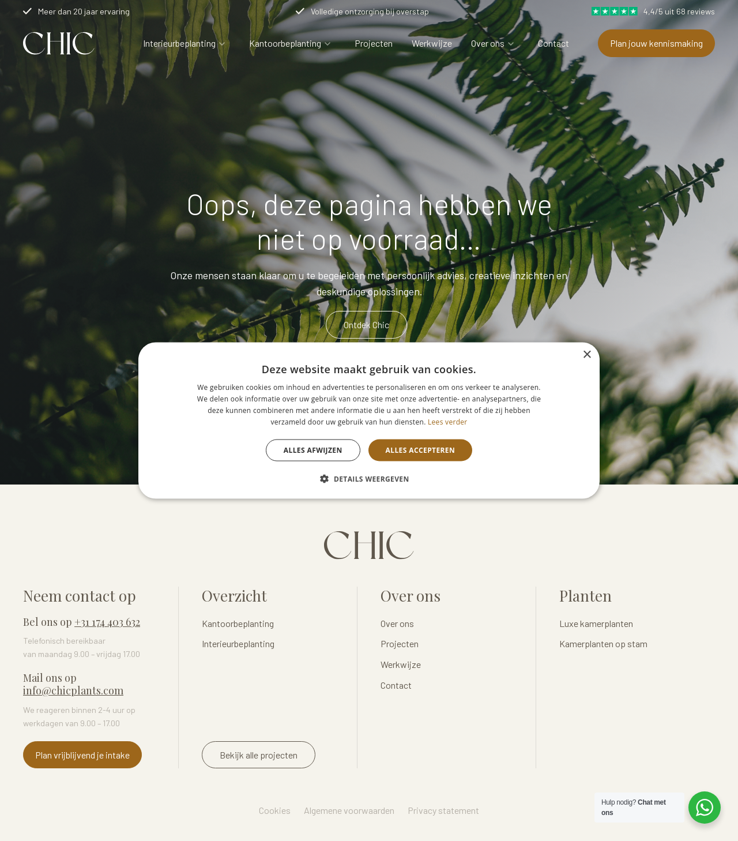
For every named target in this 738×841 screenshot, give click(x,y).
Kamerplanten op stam (603, 643)
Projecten (374, 42)
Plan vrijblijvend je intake (82, 754)
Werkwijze (432, 42)
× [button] (586, 355)
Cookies (275, 810)
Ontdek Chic (366, 324)
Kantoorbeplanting (285, 42)
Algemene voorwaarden (349, 810)
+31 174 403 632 (107, 622)
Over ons (487, 42)
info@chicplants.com (73, 690)
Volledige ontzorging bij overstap (370, 11)
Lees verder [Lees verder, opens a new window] (448, 421)
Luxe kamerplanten (596, 623)
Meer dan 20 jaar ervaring (84, 11)
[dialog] (369, 421)
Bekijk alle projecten (259, 754)
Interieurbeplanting (179, 42)
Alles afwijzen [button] (313, 450)
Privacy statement (443, 810)
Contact (553, 42)
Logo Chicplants (59, 43)
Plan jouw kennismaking (656, 42)
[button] (369, 478)
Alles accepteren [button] (420, 450)
